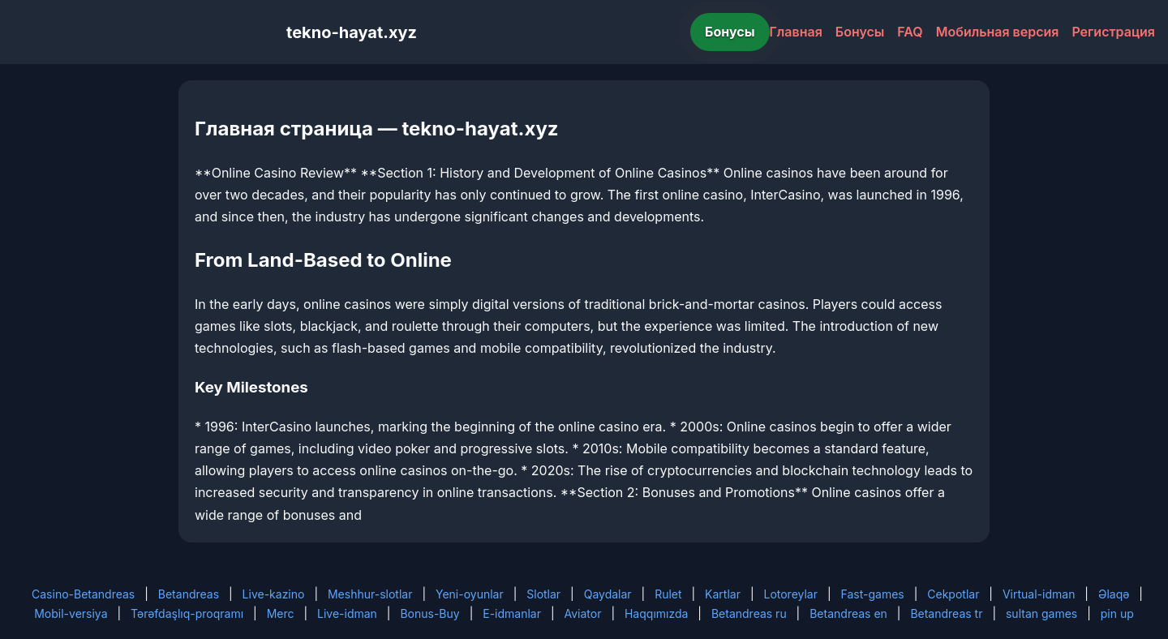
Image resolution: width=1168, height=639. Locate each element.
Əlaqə (1113, 594)
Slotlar (543, 594)
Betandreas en (848, 613)
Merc (280, 613)
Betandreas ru (749, 613)
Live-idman (347, 613)
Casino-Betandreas (83, 594)
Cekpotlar (953, 594)
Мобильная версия (997, 32)
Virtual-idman (1039, 594)
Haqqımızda (656, 613)
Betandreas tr (946, 613)
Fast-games (872, 594)
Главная (796, 32)
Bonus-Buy (429, 613)
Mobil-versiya (70, 613)
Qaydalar (608, 594)
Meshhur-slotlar (370, 594)
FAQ (909, 32)
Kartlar (723, 594)
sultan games (1041, 613)
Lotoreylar (790, 594)
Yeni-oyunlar (470, 594)
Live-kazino (274, 594)
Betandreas (188, 594)
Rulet (668, 594)
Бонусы (730, 32)
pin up (1117, 613)
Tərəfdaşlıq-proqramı (187, 613)
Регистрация (1113, 32)
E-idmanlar (512, 613)
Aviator (583, 613)
